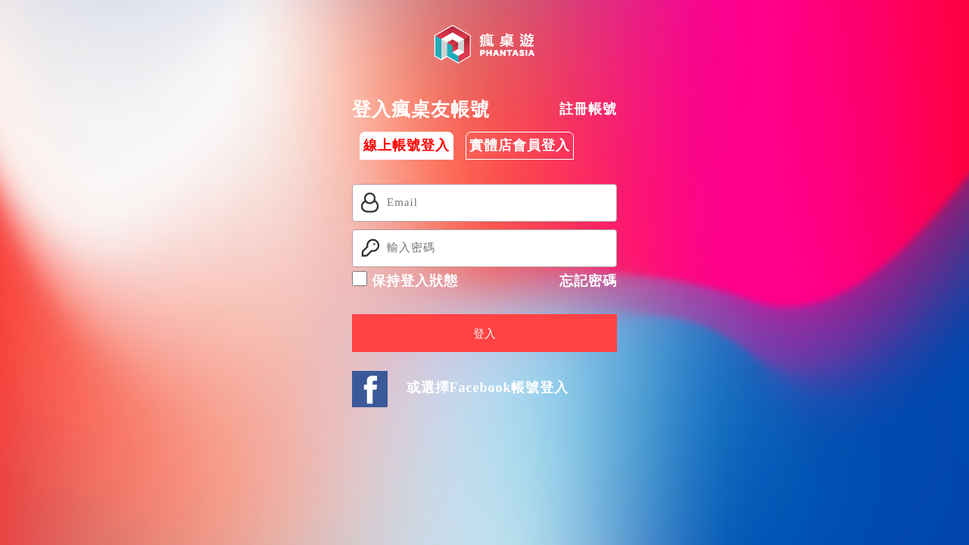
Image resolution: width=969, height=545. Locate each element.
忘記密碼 (588, 280)
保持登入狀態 (405, 279)
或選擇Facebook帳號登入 (488, 387)
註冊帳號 (588, 109)
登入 (484, 334)
